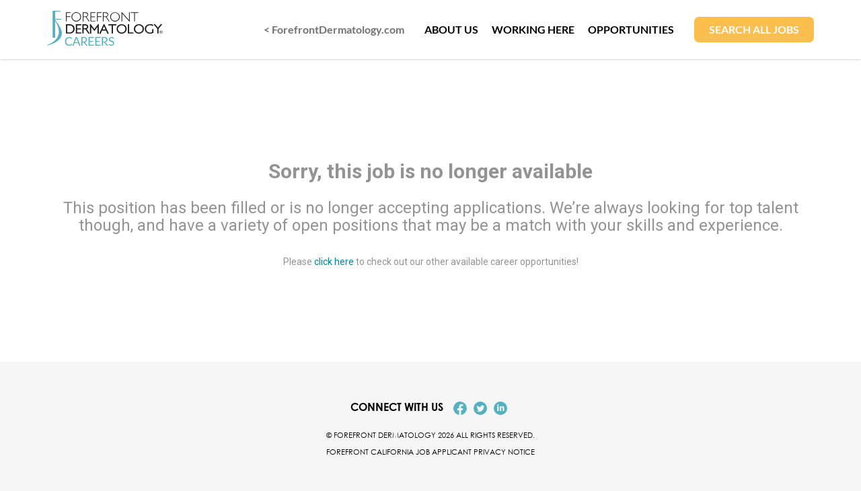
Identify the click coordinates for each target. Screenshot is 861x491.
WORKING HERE (533, 29)
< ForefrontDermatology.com (334, 29)
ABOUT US (451, 29)
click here (334, 261)
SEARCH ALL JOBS (754, 29)
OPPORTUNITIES (631, 29)
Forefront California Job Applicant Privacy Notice (430, 451)
